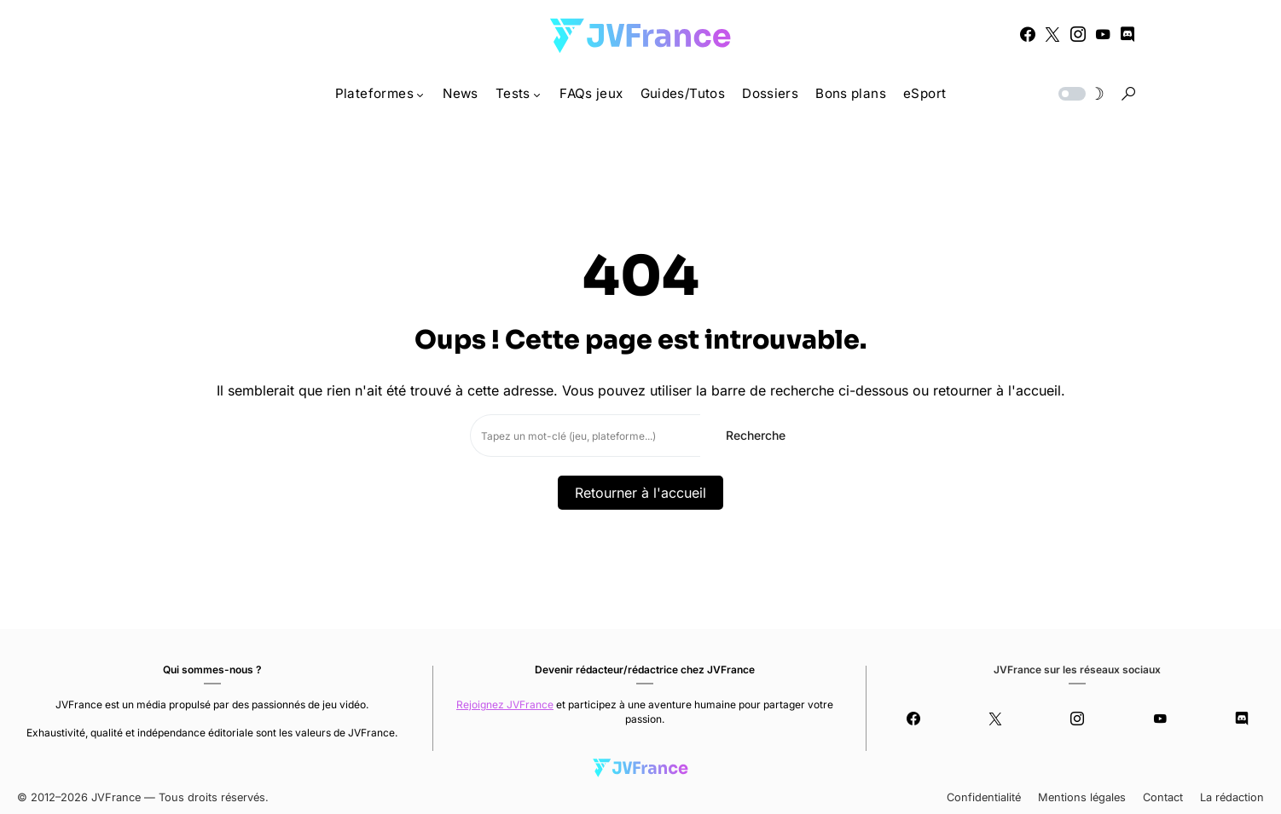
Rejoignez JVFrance (505, 704)
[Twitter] (1052, 34)
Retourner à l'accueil (640, 492)
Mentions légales (1082, 797)
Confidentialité (984, 797)
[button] (1079, 94)
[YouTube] (1102, 34)
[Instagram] (1078, 34)
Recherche (755, 435)
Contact (1163, 797)
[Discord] (1127, 34)
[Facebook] (1027, 34)
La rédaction (1232, 797)
